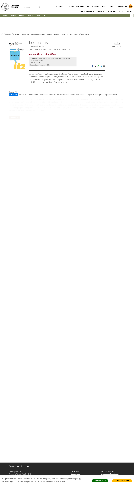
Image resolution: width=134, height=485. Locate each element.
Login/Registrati (121, 2)
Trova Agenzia (75, 455)
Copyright (104, 457)
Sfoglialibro (80, 76)
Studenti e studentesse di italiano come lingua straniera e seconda (36, 15)
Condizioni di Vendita (107, 459)
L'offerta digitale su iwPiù (75, 2)
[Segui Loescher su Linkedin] (18, 470)
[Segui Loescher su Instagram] (14, 470)
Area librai (74, 457)
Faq (72, 459)
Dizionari (22, 12)
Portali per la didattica (87, 7)
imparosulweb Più (111, 76)
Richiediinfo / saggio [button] (117, 25)
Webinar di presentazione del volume (62, 76)
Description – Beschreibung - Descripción (33, 76)
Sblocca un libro (107, 2)
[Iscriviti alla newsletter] (25, 470)
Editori (13, 12)
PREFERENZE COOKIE (122, 481)
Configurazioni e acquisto (94, 76)
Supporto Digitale (92, 2)
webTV (120, 7)
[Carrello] (132, 12)
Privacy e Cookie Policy (108, 453)
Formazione (111, 7)
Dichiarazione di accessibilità (110, 464)
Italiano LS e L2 (66, 15)
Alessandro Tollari (38, 27)
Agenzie (129, 7)
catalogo (8, 15)
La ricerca (100, 7)
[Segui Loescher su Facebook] (10, 470)
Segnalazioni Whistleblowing (110, 455)
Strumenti (59, 2)
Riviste (30, 12)
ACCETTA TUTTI (100, 481)
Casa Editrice (40, 12)
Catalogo (4, 12)
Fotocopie (104, 462)
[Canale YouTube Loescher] (22, 470)
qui (80, 478)
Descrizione (13, 76)
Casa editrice (75, 453)
